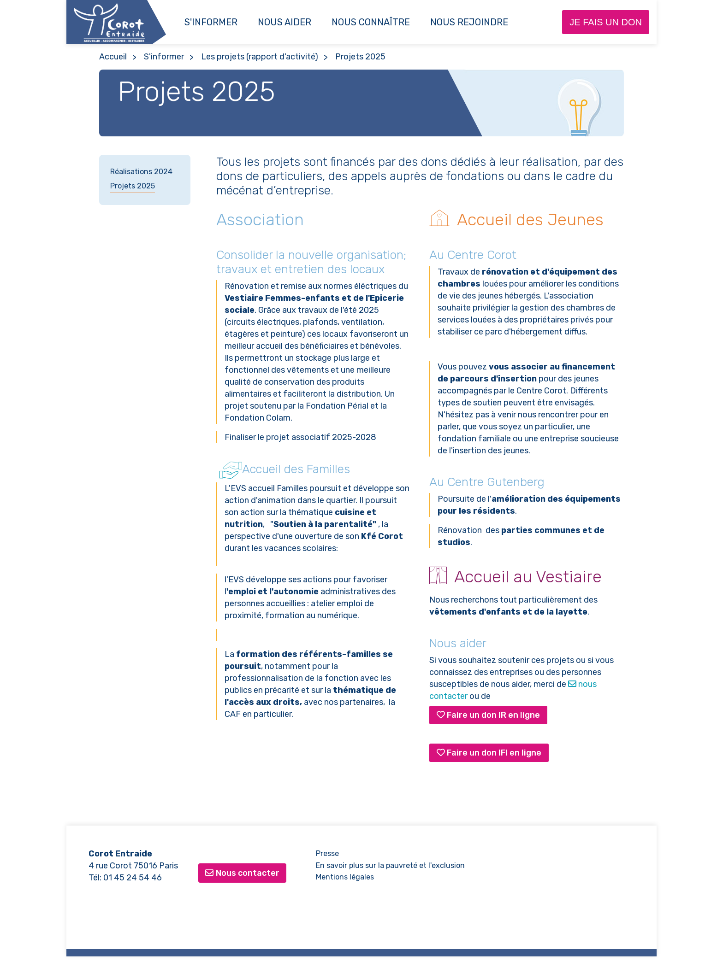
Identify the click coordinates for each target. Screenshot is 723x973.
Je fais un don (605, 22)
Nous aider (284, 22)
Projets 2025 (132, 186)
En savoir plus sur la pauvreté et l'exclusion (390, 865)
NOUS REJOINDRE (469, 22)
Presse (327, 853)
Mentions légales (345, 877)
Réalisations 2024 (141, 171)
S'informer (210, 22)
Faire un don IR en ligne (488, 715)
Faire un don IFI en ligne (489, 753)
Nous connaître (371, 22)
